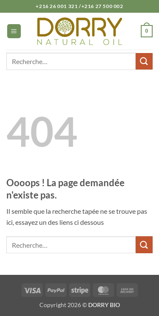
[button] (14, 31)
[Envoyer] (144, 61)
